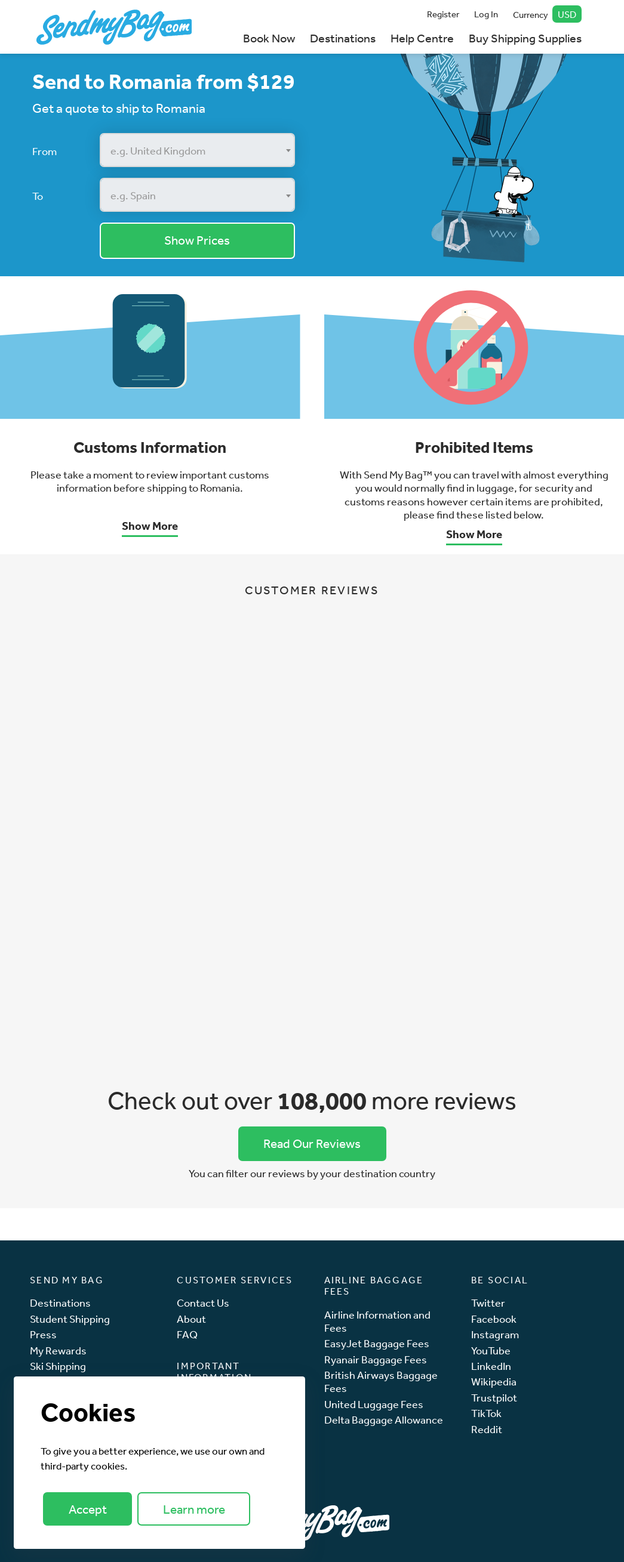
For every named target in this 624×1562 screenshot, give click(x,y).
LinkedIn (491, 1366)
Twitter (488, 1302)
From (44, 151)
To (37, 195)
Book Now (269, 38)
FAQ (187, 1334)
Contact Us (203, 1302)
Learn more (194, 1509)
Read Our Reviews (312, 1143)
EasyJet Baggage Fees (376, 1343)
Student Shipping (70, 1319)
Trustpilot (494, 1397)
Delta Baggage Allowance (383, 1419)
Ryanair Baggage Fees (375, 1359)
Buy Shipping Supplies (525, 38)
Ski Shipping (58, 1366)
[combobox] (198, 150)
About (191, 1319)
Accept (88, 1509)
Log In (486, 14)
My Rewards (58, 1350)
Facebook (494, 1319)
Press (43, 1334)
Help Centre (422, 38)
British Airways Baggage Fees (381, 1381)
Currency (547, 14)
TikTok (486, 1413)
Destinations (343, 38)
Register (443, 14)
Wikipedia (494, 1381)
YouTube (491, 1350)
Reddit (486, 1429)
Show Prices (197, 240)
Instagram (495, 1334)
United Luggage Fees (373, 1404)
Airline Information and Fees (377, 1321)
